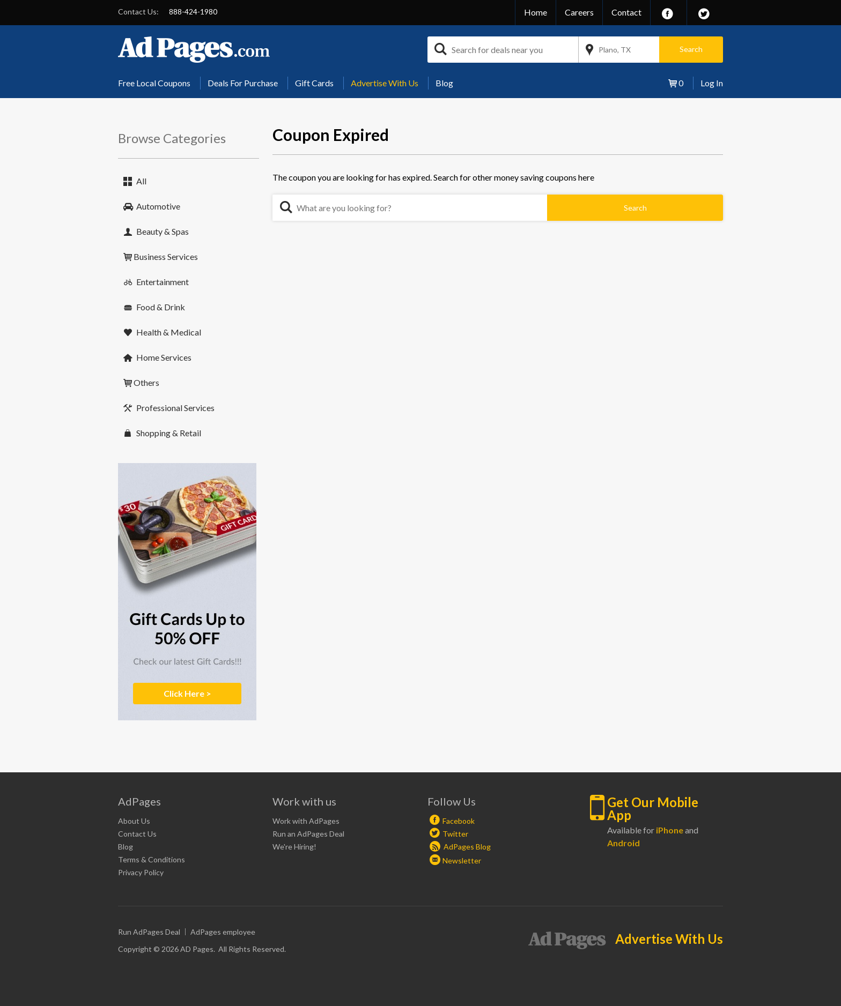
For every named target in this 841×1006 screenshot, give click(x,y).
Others (146, 382)
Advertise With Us (384, 83)
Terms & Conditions (151, 859)
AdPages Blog (460, 846)
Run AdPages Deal (149, 931)
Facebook (458, 820)
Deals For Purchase (243, 83)
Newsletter (461, 860)
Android (623, 843)
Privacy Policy (141, 872)
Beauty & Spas (162, 231)
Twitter (455, 833)
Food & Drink (160, 307)
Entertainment (162, 282)
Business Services (166, 256)
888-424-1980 (193, 11)
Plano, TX (615, 49)
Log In (711, 83)
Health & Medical (168, 332)
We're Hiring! (294, 846)
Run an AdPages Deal (308, 833)
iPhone (669, 830)
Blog (444, 83)
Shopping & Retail (168, 433)
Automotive (158, 206)
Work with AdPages (306, 820)
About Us (134, 820)
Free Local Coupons (154, 83)
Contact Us (137, 833)
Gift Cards (314, 83)
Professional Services (175, 408)
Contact (626, 12)
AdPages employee (222, 931)
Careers (579, 12)
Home (535, 12)
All (141, 181)
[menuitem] (158, 83)
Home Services (163, 357)
